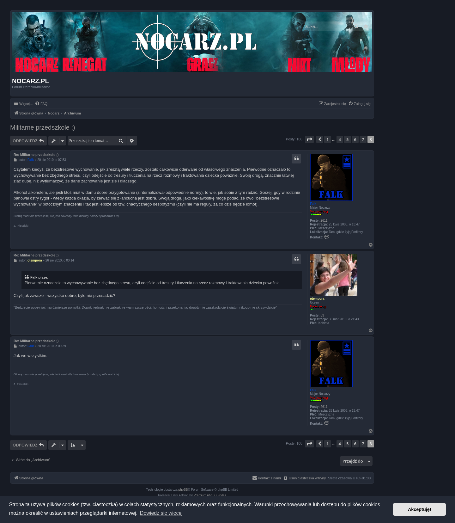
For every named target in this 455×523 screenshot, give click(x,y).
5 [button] (347, 139)
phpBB (183, 489)
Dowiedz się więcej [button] (161, 513)
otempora (317, 298)
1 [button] (327, 139)
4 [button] (340, 139)
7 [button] (363, 139)
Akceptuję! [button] (419, 509)
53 (322, 315)
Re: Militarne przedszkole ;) (36, 155)
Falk (313, 204)
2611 (323, 220)
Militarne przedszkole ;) (42, 127)
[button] (309, 139)
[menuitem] (41, 104)
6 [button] (355, 139)
